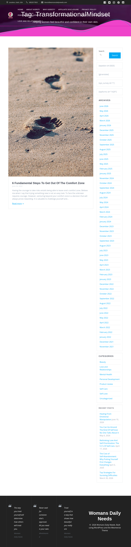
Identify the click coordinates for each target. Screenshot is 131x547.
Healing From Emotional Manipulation (105, 417)
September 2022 (107, 298)
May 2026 (104, 111)
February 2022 (106, 332)
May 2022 (104, 317)
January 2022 (105, 337)
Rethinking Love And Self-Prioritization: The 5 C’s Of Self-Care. (109, 443)
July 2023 (104, 250)
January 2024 (105, 221)
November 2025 (107, 135)
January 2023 (105, 279)
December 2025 (107, 130)
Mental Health (68, 15)
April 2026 (104, 115)
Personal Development (29, 15)
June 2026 (104, 106)
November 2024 (107, 178)
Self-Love (50, 15)
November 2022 (107, 289)
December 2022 (107, 284)
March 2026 (105, 120)
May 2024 (104, 202)
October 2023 (106, 236)
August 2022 (105, 303)
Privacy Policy (89, 9)
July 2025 (104, 154)
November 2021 (107, 346)
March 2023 (105, 269)
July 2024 (104, 197)
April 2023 (104, 265)
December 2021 (107, 342)
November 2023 (107, 231)
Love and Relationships (29, 21)
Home (20, 9)
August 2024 (105, 192)
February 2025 (106, 168)
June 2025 (104, 159)
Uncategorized (106, 398)
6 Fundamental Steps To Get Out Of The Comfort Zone (48, 183)
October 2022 (106, 293)
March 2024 (105, 212)
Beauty (84, 15)
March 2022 (105, 327)
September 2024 (107, 188)
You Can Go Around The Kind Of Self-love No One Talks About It (109, 430)
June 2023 (104, 255)
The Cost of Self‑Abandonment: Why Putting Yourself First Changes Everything (109, 459)
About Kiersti (33, 9)
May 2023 (104, 260)
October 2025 (106, 140)
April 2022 (104, 322)
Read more (17, 203)
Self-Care (104, 389)
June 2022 (104, 313)
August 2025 (105, 149)
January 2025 (105, 173)
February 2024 (106, 216)
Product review (101, 15)
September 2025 (107, 144)
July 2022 (104, 308)
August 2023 (105, 245)
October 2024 (106, 183)
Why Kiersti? (49, 9)
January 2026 (105, 125)
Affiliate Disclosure (68, 9)
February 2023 (106, 274)
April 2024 (104, 207)
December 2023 (107, 226)
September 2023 (107, 241)
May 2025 (104, 164)
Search (101, 51)
